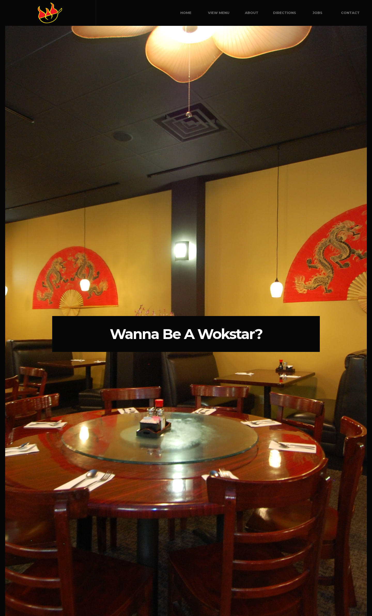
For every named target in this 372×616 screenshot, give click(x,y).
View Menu (218, 13)
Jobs (317, 13)
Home (185, 13)
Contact (350, 13)
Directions (284, 13)
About (251, 13)
